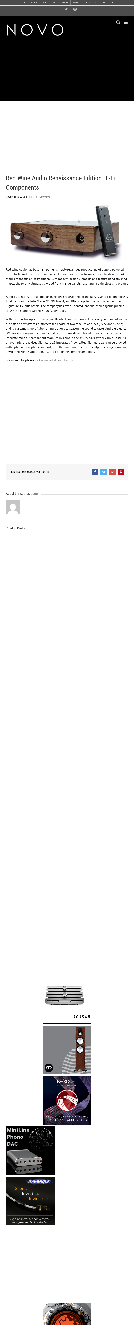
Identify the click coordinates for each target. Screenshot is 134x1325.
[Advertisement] (70, 69)
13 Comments (43, 196)
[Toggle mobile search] (118, 22)
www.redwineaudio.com (57, 360)
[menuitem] (22, 2)
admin (35, 493)
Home (31, 196)
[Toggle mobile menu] (126, 22)
